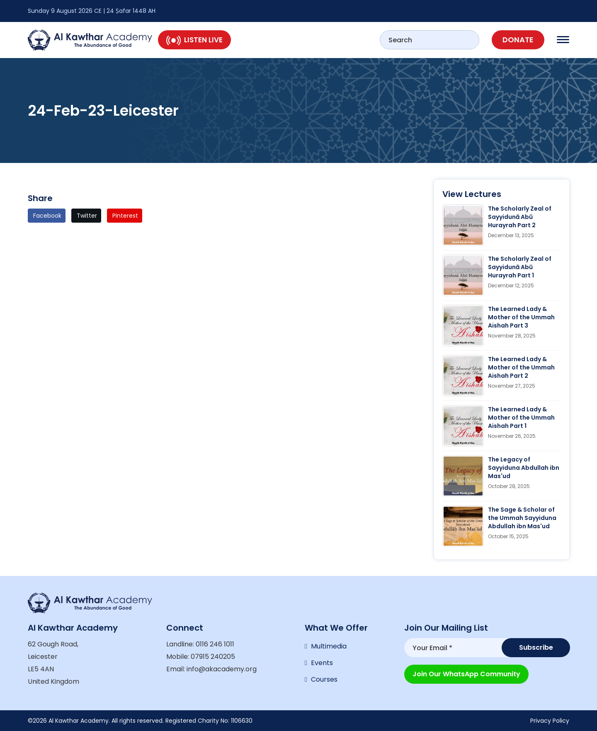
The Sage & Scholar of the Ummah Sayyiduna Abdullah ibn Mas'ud (522, 517)
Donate (518, 39)
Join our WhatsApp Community (466, 674)
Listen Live (194, 40)
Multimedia (329, 646)
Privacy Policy (549, 720)
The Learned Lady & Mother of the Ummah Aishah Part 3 (521, 317)
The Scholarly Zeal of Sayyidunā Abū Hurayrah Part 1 (519, 267)
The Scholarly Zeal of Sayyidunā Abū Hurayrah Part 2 (519, 216)
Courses (324, 679)
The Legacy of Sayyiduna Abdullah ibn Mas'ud (523, 467)
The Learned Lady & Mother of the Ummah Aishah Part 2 (521, 367)
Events (322, 663)
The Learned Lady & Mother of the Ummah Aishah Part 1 (521, 417)
